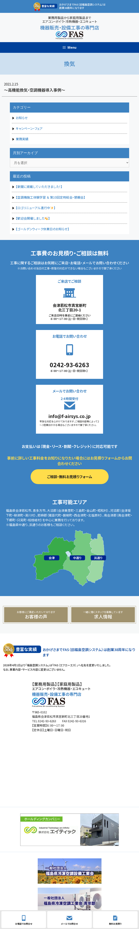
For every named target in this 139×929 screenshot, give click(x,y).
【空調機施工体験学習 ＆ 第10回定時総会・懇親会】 (50, 197)
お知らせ (22, 117)
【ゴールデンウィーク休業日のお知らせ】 (42, 229)
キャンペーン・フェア (29, 128)
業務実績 (22, 139)
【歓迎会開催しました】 (33, 218)
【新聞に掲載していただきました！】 (39, 186)
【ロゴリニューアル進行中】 (35, 207)
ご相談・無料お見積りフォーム (69, 476)
